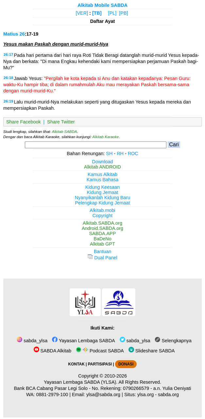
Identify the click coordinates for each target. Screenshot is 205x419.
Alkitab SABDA (64, 132)
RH (120, 153)
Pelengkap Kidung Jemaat (102, 202)
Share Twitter (61, 121)
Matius (10, 34)
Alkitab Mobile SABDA (102, 5)
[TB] (97, 13)
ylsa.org (145, 394)
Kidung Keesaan (102, 187)
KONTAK (76, 364)
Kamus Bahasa (103, 179)
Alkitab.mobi (102, 210)
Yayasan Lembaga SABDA (83, 340)
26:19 (8, 101)
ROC (133, 153)
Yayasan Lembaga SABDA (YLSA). (80, 382)
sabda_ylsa (32, 340)
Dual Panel (102, 257)
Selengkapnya (173, 340)
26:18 (8, 78)
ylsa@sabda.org (103, 394)
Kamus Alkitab (102, 174)
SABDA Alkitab (52, 350)
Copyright (103, 215)
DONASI (125, 364)
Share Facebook (23, 121)
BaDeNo (102, 238)
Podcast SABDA (100, 350)
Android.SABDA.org (102, 228)
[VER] (82, 13)
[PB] (123, 13)
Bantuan (102, 251)
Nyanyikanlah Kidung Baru (102, 197)
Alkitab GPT (102, 244)
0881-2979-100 (52, 394)
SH (109, 153)
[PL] (112, 13)
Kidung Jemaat (102, 192)
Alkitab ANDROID (102, 166)
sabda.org (168, 394)
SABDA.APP (102, 233)
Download (102, 161)
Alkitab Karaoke (106, 137)
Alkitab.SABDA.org (102, 223)
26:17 (8, 54)
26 (22, 34)
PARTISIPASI (100, 364)
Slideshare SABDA (151, 350)
